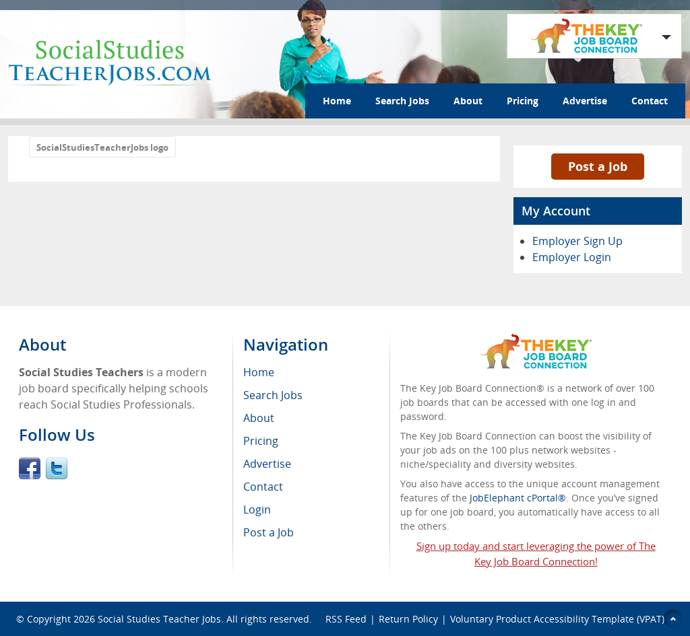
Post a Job (597, 166)
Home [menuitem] (258, 372)
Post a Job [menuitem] (268, 532)
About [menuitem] (258, 418)
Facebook (29, 468)
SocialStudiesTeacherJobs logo (102, 147)
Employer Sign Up (577, 241)
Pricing (522, 100)
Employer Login (571, 257)
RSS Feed (346, 618)
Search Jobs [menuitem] (273, 395)
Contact (649, 100)
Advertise (585, 100)
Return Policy (408, 618)
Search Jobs (402, 100)
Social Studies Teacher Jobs (159, 618)
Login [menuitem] (257, 509)
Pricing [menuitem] (260, 440)
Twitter (56, 468)
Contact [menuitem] (263, 486)
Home (337, 100)
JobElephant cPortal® (518, 497)
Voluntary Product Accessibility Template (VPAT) (557, 618)
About (467, 100)
